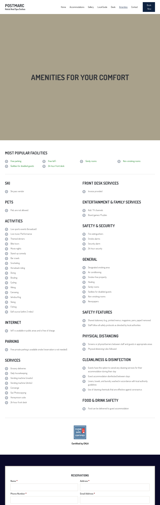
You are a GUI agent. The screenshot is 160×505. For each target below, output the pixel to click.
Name (14, 477)
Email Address (87, 489)
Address (84, 477)
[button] (149, 7)
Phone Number (18, 489)
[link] (63, 7)
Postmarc (15, 7)
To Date (84, 500)
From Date (16, 500)
